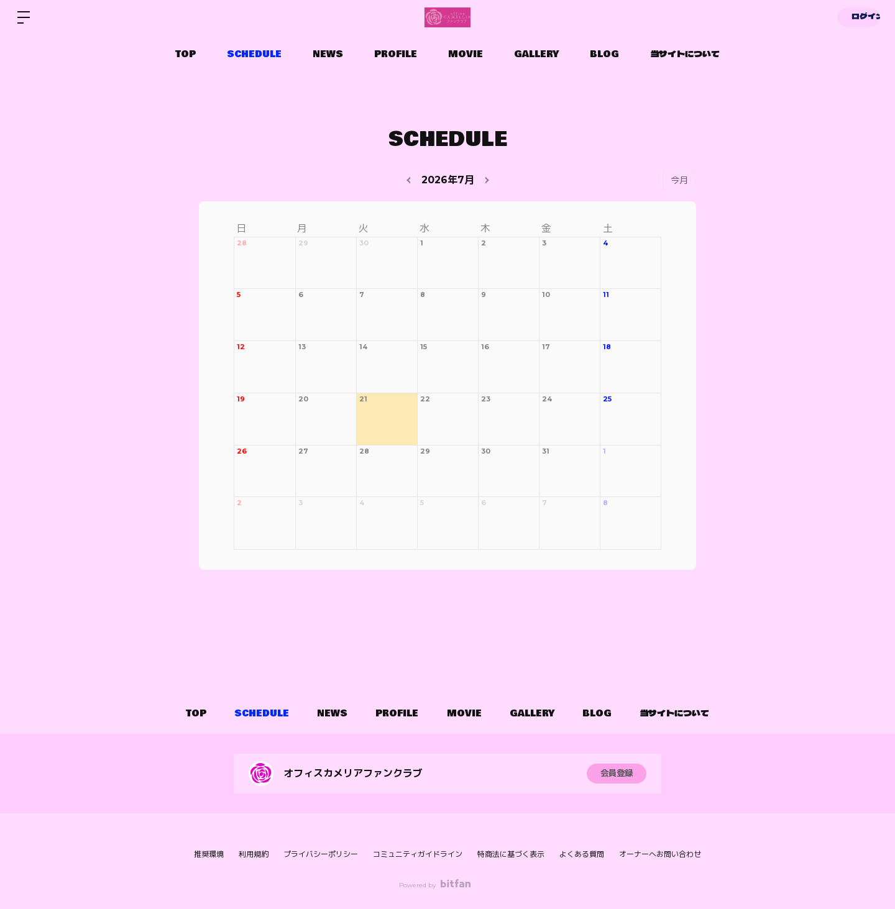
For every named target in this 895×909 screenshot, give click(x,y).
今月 (679, 180)
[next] (485, 180)
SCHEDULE (254, 54)
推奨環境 (209, 854)
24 (547, 399)
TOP (185, 54)
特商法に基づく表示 (510, 854)
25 (607, 399)
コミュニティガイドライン (417, 854)
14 (363, 346)
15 (423, 346)
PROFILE (395, 54)
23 (485, 399)
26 (242, 451)
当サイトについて (685, 54)
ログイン (858, 17)
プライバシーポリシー (320, 854)
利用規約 (253, 854)
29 (303, 243)
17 (546, 346)
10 (546, 294)
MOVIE (465, 54)
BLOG (604, 54)
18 (607, 346)
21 (363, 399)
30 (364, 243)
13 (302, 346)
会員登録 (616, 773)
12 (241, 346)
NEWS (328, 54)
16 (485, 346)
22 (425, 399)
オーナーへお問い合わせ (660, 854)
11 (606, 294)
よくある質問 (581, 854)
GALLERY (536, 54)
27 (303, 451)
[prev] (410, 180)
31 (545, 451)
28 (242, 243)
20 (303, 399)
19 (241, 399)
